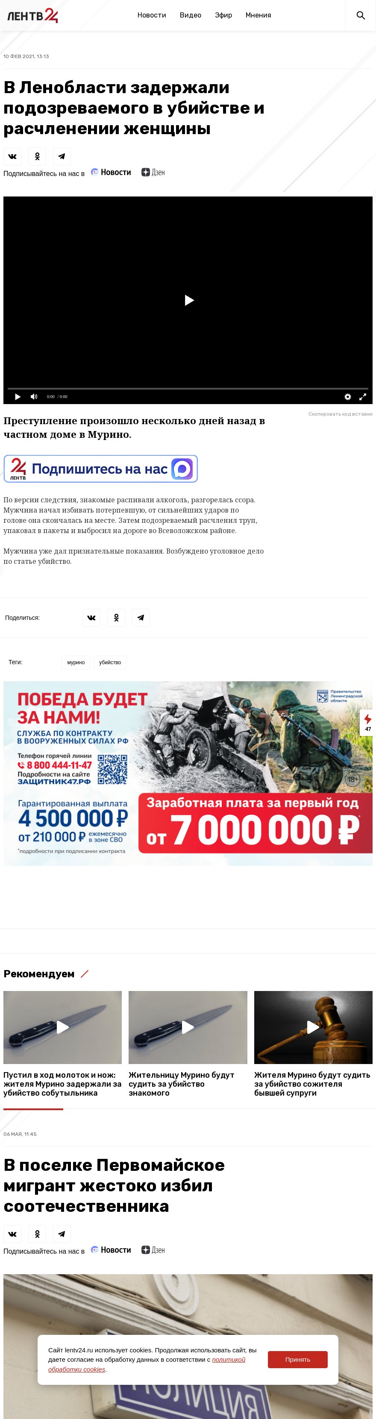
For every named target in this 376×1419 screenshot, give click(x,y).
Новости (152, 15)
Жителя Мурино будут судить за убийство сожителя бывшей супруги (312, 1084)
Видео (190, 15)
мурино (76, 663)
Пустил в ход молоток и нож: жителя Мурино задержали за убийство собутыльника (62, 1084)
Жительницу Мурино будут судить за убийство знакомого (182, 1084)
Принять (298, 1359)
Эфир (223, 15)
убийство (110, 663)
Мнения (258, 15)
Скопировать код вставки (340, 414)
